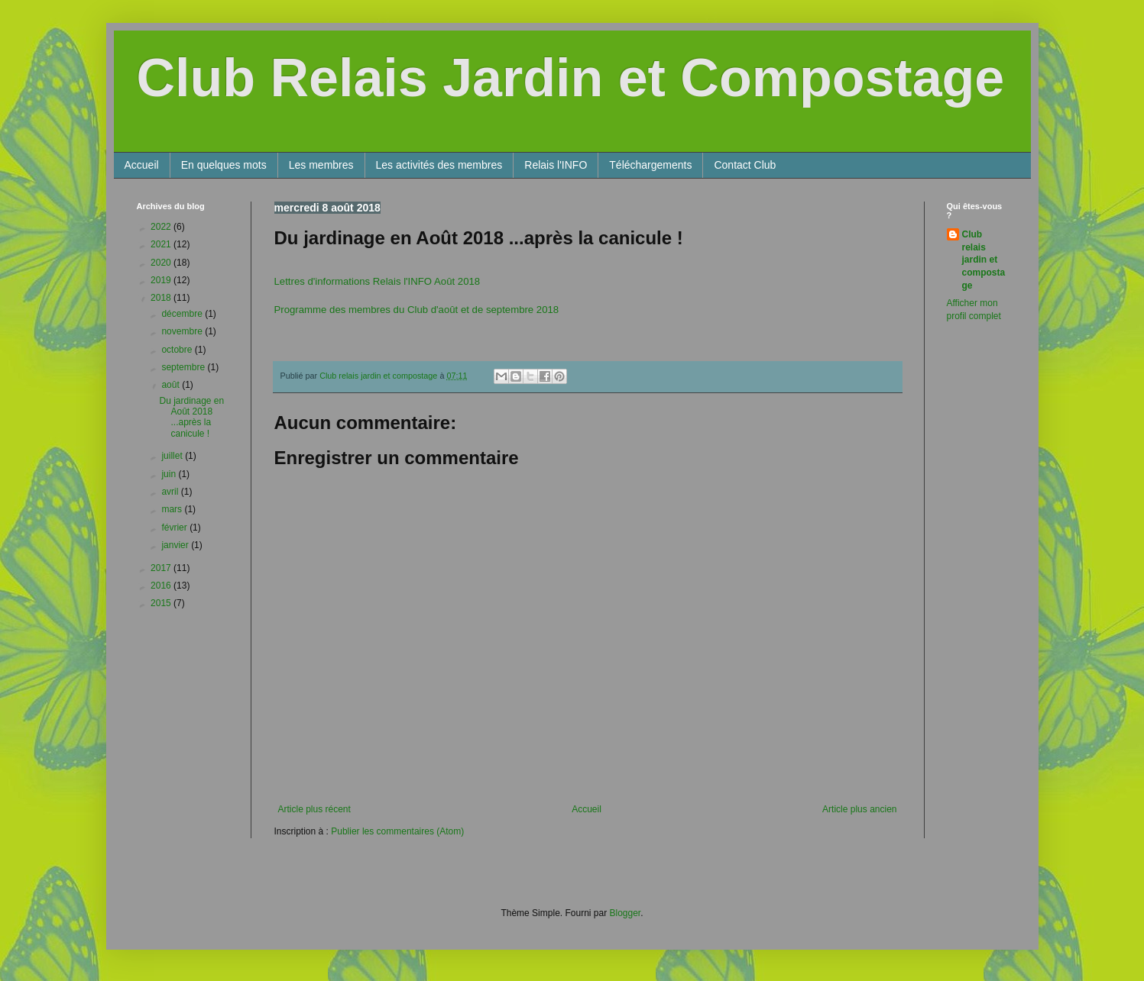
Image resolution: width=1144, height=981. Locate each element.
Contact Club (745, 165)
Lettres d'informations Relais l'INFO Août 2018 (377, 281)
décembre (183, 313)
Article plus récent (314, 809)
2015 (162, 603)
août (171, 384)
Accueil (142, 165)
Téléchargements (650, 165)
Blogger (625, 913)
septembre (184, 367)
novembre (183, 331)
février (175, 527)
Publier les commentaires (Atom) (397, 831)
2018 (162, 297)
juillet (173, 455)
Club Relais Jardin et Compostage (571, 78)
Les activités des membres (439, 165)
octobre (177, 349)
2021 (162, 244)
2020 (162, 262)
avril (170, 491)
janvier (176, 545)
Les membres (321, 165)
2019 (162, 280)
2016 (162, 585)
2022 (162, 226)
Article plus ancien (859, 809)
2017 (162, 568)
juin (169, 474)
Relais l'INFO (555, 165)
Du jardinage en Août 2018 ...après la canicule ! (191, 417)
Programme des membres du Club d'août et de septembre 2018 (416, 309)
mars (172, 509)
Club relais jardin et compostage (984, 260)
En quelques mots (224, 165)
